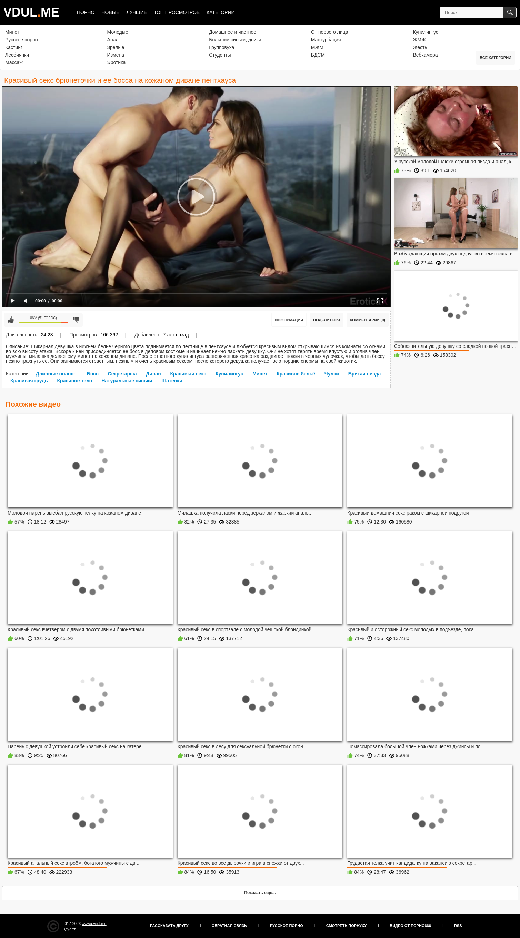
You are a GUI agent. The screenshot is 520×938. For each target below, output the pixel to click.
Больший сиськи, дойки (235, 39)
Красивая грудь (29, 380)
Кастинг (13, 47)
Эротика (116, 62)
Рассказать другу (169, 926)
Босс (93, 374)
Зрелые (115, 47)
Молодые (117, 32)
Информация (289, 320)
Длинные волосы (56, 374)
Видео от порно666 (410, 926)
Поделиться (326, 320)
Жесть (420, 47)
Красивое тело (74, 380)
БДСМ (318, 55)
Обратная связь (229, 926)
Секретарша (122, 374)
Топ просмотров (177, 12)
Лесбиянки (17, 55)
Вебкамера (425, 55)
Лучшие (136, 12)
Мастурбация (326, 39)
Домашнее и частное (232, 32)
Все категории (495, 58)
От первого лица (329, 32)
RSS (458, 926)
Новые (110, 12)
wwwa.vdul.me (94, 923)
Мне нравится (11, 320)
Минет (12, 32)
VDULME (31, 12)
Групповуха (221, 47)
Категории (220, 12)
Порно (85, 12)
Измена (115, 55)
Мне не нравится (76, 320)
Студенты (220, 55)
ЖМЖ (419, 39)
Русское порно (21, 39)
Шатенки (171, 380)
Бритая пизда (364, 374)
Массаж (14, 62)
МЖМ (317, 47)
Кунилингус (425, 32)
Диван (153, 374)
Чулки (331, 374)
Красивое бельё (296, 374)
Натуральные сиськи (126, 380)
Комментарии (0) (368, 320)
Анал (113, 39)
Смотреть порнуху (346, 926)
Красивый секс (188, 374)
